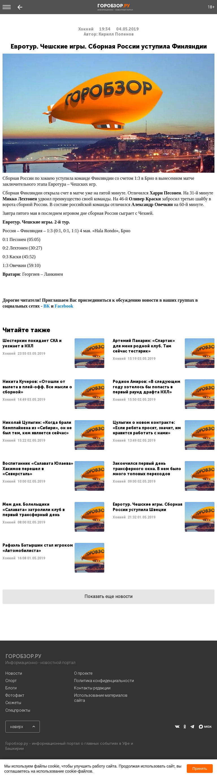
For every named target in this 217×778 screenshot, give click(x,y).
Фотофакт (14, 695)
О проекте (83, 673)
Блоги (11, 688)
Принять (199, 768)
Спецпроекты (17, 710)
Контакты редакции (92, 688)
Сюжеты (13, 702)
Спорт (11, 680)
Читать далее (53, 353)
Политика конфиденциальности (104, 680)
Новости (13, 673)
